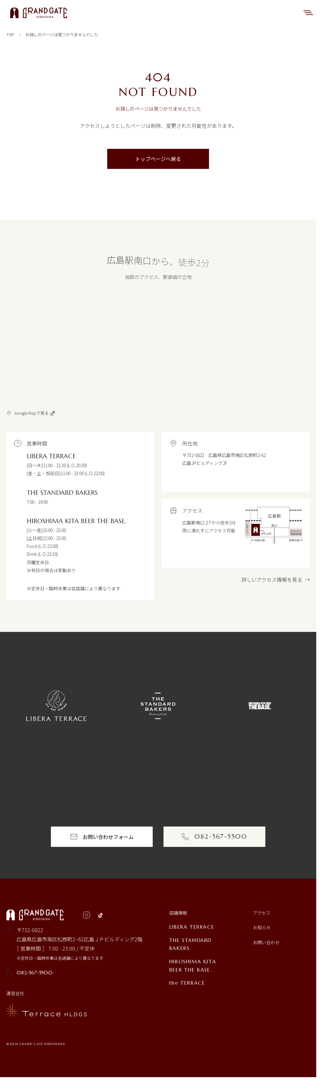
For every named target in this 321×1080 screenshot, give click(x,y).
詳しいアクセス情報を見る (275, 579)
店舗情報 (178, 913)
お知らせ (262, 927)
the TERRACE (187, 983)
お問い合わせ (266, 942)
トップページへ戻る (158, 159)
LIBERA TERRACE (191, 927)
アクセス (261, 913)
